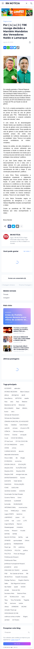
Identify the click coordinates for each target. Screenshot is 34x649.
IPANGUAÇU (15, 511)
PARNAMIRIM (18, 544)
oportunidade (17, 540)
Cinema (6, 435)
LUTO (25, 521)
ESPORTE (7, 481)
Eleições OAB (8, 474)
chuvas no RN (24, 428)
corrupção (23, 435)
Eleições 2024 (8, 471)
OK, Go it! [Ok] (17, 644)
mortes (6, 530)
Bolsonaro (22, 405)
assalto (26, 398)
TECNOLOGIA (14, 597)
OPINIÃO (7, 540)
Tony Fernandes (16, 600)
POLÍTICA (7, 554)
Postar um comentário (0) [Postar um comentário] (17, 278)
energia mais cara (21, 474)
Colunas (14, 435)
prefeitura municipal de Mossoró (14, 563)
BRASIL (24, 408)
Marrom (19, 524)
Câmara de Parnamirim (11, 415)
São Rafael (7, 587)
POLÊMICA (8, 550)
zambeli (6, 620)
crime (22, 444)
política (25, 550)
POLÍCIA (17, 550)
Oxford (27, 540)
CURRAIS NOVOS (10, 451)
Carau (6, 425)
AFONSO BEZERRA (10, 392)
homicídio (7, 504)
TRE (5, 603)
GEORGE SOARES (10, 491)
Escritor (22, 478)
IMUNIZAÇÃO (18, 504)
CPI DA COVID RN (21, 441)
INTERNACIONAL (10, 507)
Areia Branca (8, 398)
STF (5, 597)
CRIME (6, 448)
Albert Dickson (24, 392)
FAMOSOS (7, 484)
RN (27, 573)
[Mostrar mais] (21, 226)
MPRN (15, 534)
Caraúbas (14, 425)
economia (18, 461)
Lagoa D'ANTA (9, 514)
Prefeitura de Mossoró (11, 557)
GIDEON (22, 491)
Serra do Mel (16, 590)
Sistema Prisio (21, 593)
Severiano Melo (9, 593)
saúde (16, 587)
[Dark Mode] (27, 3)
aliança (6, 395)
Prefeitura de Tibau (10, 560)
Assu (5, 401)
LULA (18, 521)
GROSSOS (7, 501)
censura (15, 428)
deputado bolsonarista (11, 454)
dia (16, 458)
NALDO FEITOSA (10, 537)
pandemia (7, 544)
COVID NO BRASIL (17, 438)
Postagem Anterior (9, 285)
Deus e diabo (8, 458)
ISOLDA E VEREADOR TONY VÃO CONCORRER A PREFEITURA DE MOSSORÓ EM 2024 (21, 338)
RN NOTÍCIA (13, 3)
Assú (17, 401)
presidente (7, 567)
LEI (23, 517)
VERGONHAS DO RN (11, 613)
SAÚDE (23, 587)
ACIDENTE (7, 388)
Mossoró (14, 530)
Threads (5, 294)
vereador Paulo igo (10, 610)
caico (12, 411)
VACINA (23, 606)
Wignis (25, 616)
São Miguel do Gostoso (18, 583)
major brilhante (9, 524)
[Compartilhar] (29, 42)
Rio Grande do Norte (16, 573)
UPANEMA (14, 606)
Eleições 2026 (20, 471)
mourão (22, 530)
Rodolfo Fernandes (21, 577)
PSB (5, 573)
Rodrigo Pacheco (10, 580)
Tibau (6, 600)
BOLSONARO (8, 408)
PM (15, 547)
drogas (22, 458)
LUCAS (6, 521)
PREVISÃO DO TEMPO (11, 570)
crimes (14, 448)
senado (6, 590)
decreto (21, 451)
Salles (6, 583)
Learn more (14, 640)
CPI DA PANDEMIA (10, 444)
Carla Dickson (23, 425)
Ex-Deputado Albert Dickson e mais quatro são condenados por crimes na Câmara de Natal (21, 347)
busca (6, 411)
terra (23, 597)
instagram (6, 298)
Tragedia (26, 600)
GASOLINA (14, 487)
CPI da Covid (8, 441)
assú (11, 401)
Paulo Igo (7, 547)
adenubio (17, 388)
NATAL (20, 537)
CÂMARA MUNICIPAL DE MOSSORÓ (16, 421)
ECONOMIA (8, 461)
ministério (20, 527)
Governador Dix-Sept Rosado (13, 494)
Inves (6, 511)
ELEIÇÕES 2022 (21, 468)
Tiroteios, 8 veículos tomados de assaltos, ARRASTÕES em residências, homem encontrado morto (20, 329)
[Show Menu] (3, 3)
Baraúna (24, 401)
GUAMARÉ (17, 501)
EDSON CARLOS (9, 464)
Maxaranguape (9, 527)
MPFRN (7, 534)
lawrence (19, 514)
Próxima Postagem (25, 285)
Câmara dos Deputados (11, 418)
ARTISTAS (18, 398)
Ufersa (6, 606)
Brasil (17, 408)
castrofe (7, 428)
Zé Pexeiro (15, 620)
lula (13, 521)
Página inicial (7, 21)
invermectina (23, 507)
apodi (23, 395)
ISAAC (24, 511)
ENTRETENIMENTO (10, 478)
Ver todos (26, 251)
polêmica (21, 547)
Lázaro (17, 517)
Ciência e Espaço (18, 431)
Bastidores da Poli (10, 405)
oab (27, 537)
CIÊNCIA (7, 431)
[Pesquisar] (31, 3)
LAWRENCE (8, 517)
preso (16, 567)
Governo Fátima (9, 497)
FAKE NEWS (18, 481)
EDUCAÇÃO (22, 464)
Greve (19, 497)
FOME (6, 487)
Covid (6, 438)
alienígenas (15, 395)
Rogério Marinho (23, 580)
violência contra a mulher (12, 616)
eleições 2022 (8, 468)
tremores (13, 603)
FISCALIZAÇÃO (19, 484)
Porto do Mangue (19, 554)
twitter (21, 603)
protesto (25, 570)
